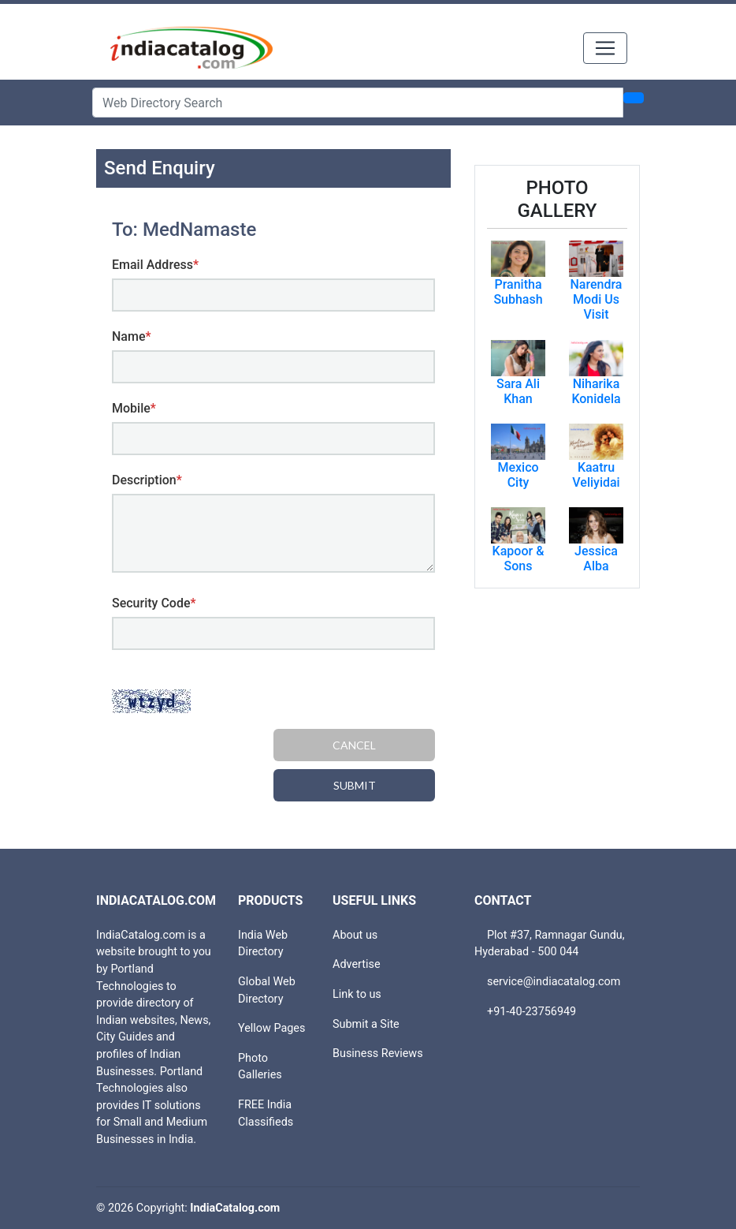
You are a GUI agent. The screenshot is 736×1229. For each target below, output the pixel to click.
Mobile (134, 408)
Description (147, 480)
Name (131, 336)
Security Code (154, 603)
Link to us (357, 994)
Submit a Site (366, 1024)
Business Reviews (378, 1053)
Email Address (155, 264)
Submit (354, 785)
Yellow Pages (271, 1028)
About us (355, 935)
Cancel (354, 745)
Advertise (357, 964)
